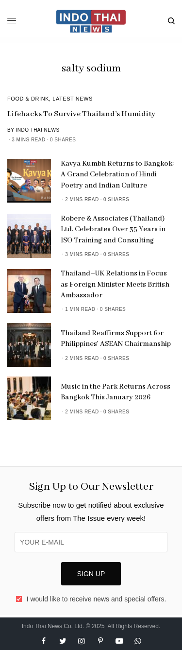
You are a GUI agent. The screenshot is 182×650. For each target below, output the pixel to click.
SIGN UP (91, 574)
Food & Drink (28, 99)
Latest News (72, 99)
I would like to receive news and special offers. (96, 599)
